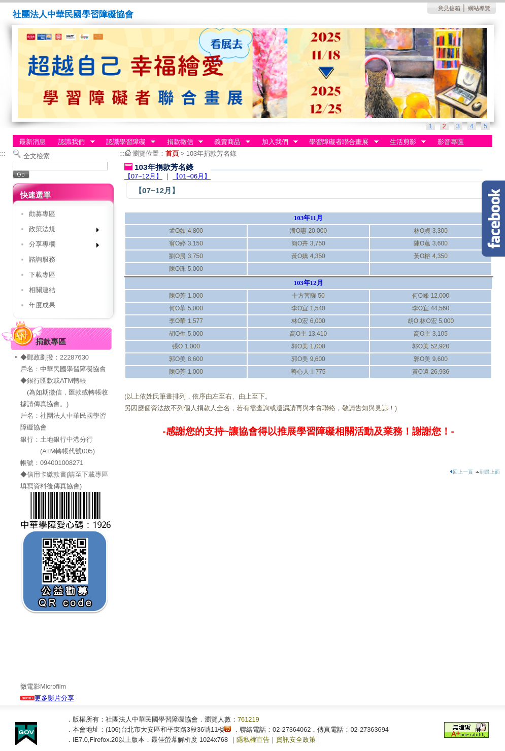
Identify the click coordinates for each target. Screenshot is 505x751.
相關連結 (42, 290)
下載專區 (42, 274)
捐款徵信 (181, 142)
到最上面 (487, 472)
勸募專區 (42, 214)
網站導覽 (479, 8)
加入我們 (276, 142)
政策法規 (60, 231)
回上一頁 (461, 472)
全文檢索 (36, 156)
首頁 (172, 153)
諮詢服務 (42, 259)
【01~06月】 (192, 176)
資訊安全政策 (296, 739)
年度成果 (42, 305)
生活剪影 (404, 142)
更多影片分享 (47, 698)
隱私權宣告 (253, 739)
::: (3, 153)
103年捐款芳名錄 (211, 153)
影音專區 (450, 142)
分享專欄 (60, 246)
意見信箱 (449, 8)
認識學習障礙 (127, 142)
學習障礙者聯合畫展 (341, 142)
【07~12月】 (143, 176)
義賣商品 (229, 142)
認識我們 (73, 142)
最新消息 (32, 142)
